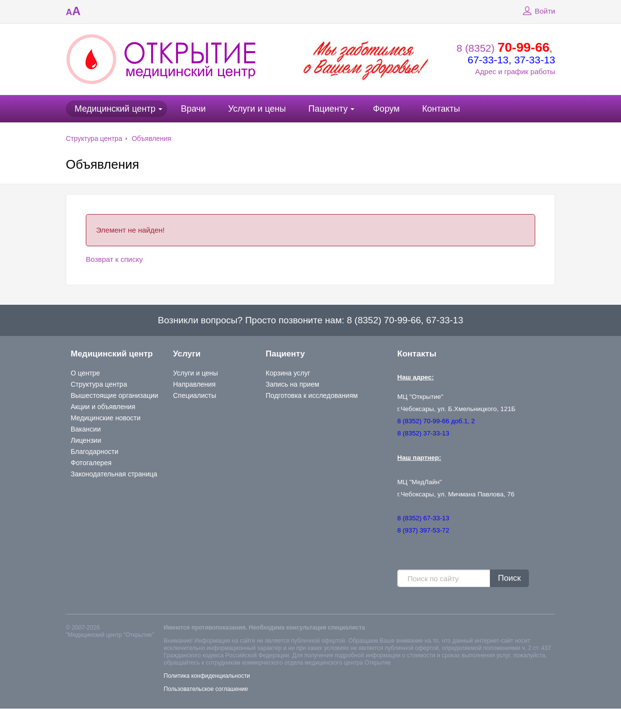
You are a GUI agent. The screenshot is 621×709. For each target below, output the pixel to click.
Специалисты (194, 395)
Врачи (193, 109)
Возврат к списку (114, 259)
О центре (85, 373)
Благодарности (94, 451)
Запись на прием (292, 384)
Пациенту (328, 109)
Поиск (509, 578)
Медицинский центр (115, 109)
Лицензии (86, 440)
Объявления (151, 138)
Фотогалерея (91, 463)
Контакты (441, 109)
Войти (537, 11)
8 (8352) (503, 48)
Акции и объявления (103, 407)
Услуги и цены (257, 109)
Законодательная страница (114, 474)
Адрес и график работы (515, 71)
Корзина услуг (288, 373)
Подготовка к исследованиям (312, 395)
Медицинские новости (105, 418)
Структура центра (94, 138)
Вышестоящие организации (114, 395)
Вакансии (86, 429)
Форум (386, 109)
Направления (194, 384)
